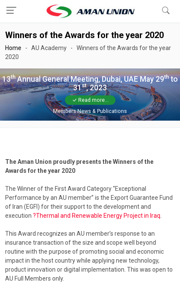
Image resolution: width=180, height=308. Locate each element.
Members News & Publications (90, 111)
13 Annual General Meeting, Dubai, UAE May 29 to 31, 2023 (90, 83)
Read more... (90, 100)
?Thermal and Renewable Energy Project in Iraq (96, 215)
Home (13, 47)
